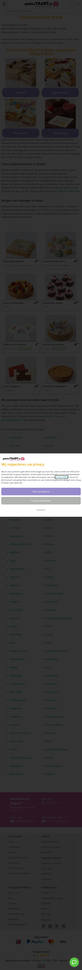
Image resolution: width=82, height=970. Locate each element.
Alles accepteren (41, 491)
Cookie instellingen (41, 500)
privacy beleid (61, 477)
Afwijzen (41, 509)
